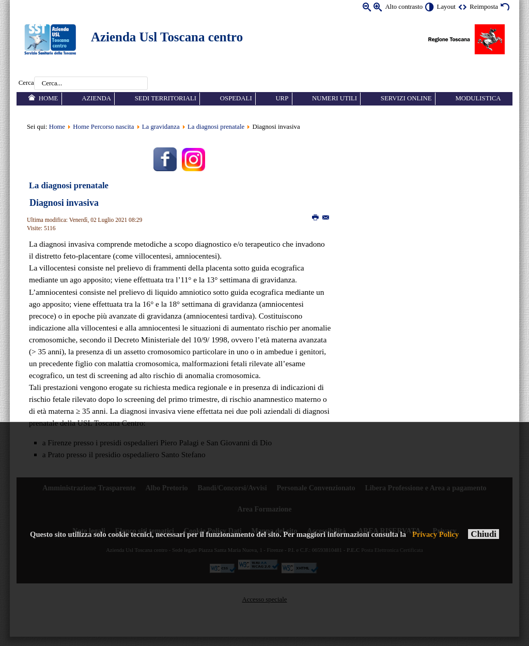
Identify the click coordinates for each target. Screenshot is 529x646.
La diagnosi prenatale (216, 126)
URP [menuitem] (281, 98)
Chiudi (483, 534)
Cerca (26, 83)
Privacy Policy (435, 534)
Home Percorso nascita (103, 126)
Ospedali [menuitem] (236, 98)
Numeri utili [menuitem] (334, 98)
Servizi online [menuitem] (406, 98)
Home (57, 126)
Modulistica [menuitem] (478, 98)
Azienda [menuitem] (96, 98)
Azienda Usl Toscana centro (167, 37)
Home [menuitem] (48, 98)
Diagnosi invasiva (64, 203)
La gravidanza (161, 126)
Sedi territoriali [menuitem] (165, 98)
